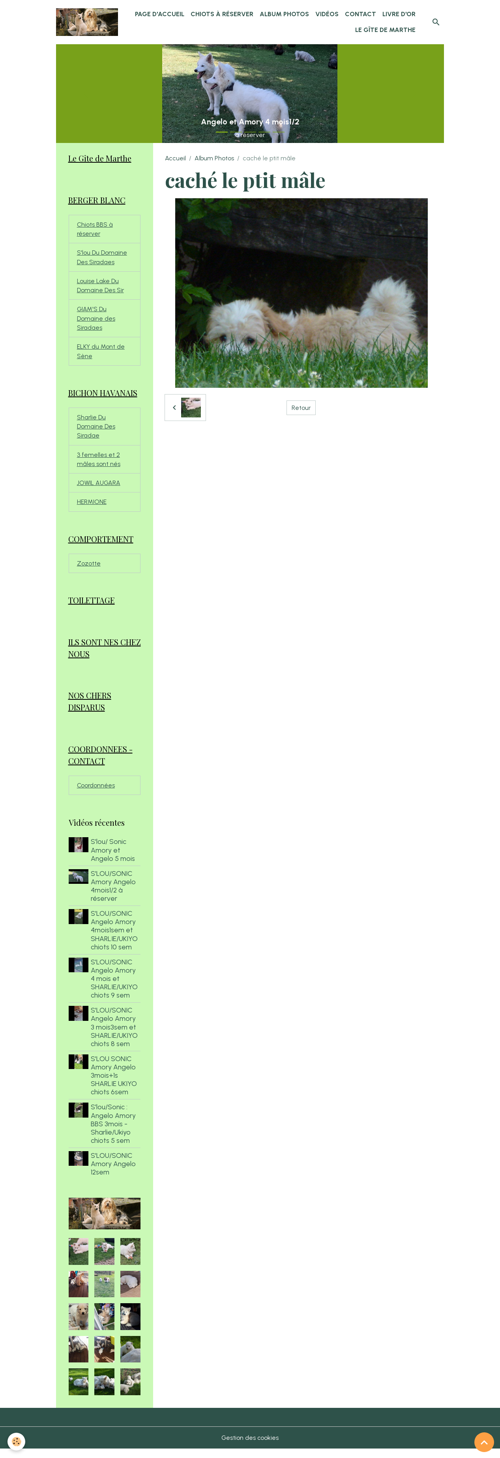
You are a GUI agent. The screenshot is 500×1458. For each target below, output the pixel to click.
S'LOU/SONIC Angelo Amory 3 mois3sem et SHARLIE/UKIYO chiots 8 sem (115, 1036)
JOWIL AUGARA (99, 488)
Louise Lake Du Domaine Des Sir (100, 287)
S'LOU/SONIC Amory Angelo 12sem (114, 1173)
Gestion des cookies (250, 1446)
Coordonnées (96, 794)
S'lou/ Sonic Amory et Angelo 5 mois (114, 859)
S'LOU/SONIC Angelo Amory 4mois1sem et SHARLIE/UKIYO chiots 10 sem (115, 939)
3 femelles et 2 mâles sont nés (98, 464)
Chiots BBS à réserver (95, 230)
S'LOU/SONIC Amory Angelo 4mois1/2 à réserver (114, 894)
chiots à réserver (222, 14)
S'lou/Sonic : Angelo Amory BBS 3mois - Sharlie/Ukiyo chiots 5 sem (114, 1133)
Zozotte (89, 570)
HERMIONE (92, 508)
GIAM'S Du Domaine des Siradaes (96, 321)
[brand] (87, 22)
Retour (301, 407)
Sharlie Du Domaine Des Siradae (96, 431)
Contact (360, 14)
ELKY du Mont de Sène (101, 354)
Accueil (175, 158)
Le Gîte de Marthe (385, 30)
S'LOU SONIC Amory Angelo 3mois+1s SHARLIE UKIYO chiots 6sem (115, 1084)
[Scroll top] (484, 1442)
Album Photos (284, 14)
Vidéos (327, 14)
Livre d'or (399, 14)
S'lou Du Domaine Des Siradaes (102, 258)
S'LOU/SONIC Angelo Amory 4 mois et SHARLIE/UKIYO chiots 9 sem (115, 987)
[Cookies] (17, 1441)
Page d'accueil (159, 14)
